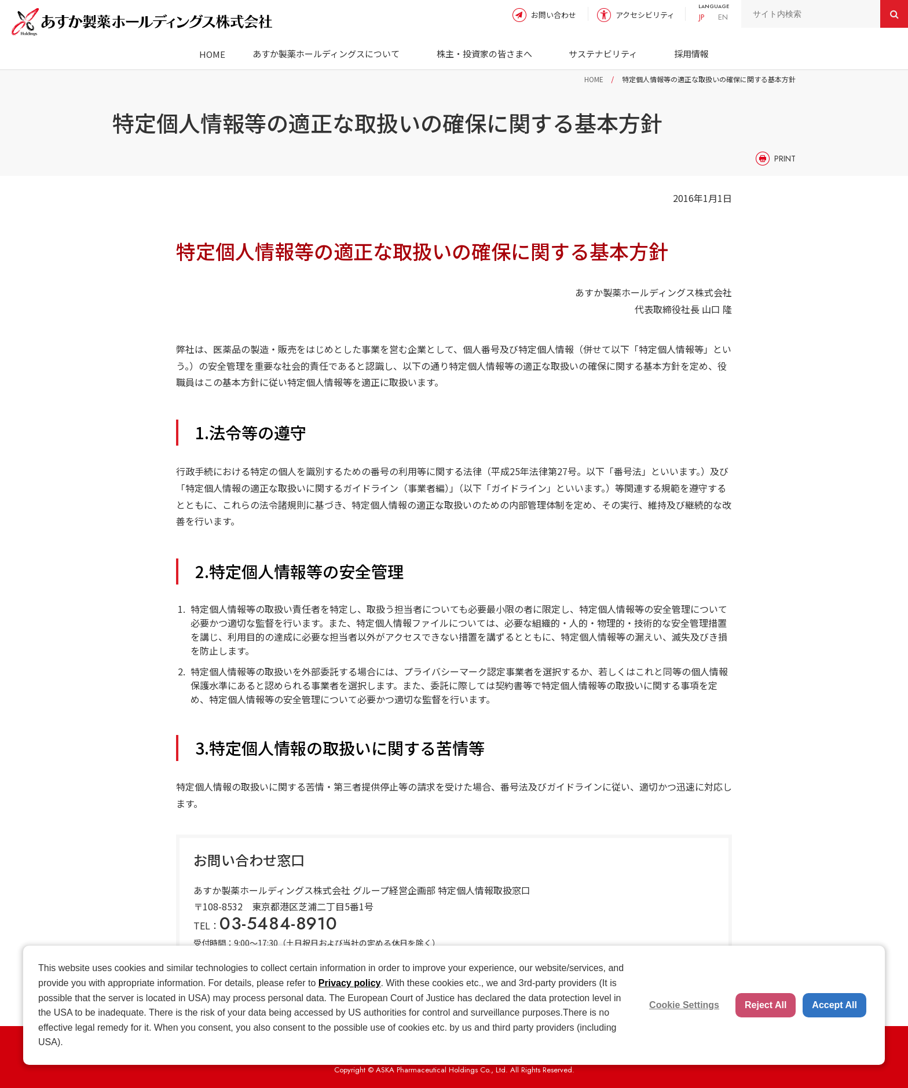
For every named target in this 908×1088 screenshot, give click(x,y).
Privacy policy (349, 983)
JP (701, 17)
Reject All (765, 1005)
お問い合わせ (553, 15)
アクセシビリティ (645, 15)
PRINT (785, 158)
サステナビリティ (603, 53)
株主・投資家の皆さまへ (484, 53)
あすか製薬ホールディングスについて (326, 53)
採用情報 (691, 53)
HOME (212, 54)
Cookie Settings (684, 1005)
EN (723, 17)
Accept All (834, 1005)
